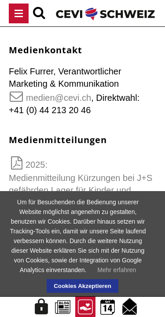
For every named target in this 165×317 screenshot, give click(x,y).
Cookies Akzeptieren (82, 286)
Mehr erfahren (116, 269)
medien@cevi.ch (58, 98)
